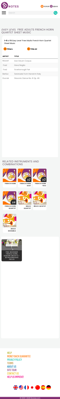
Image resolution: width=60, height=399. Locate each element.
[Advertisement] (30, 22)
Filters (10, 49)
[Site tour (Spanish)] (43, 387)
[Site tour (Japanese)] (32, 387)
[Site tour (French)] (26, 387)
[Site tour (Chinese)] (37, 387)
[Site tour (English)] (15, 387)
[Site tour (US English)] (21, 387)
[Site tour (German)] (48, 387)
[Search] (55, 13)
